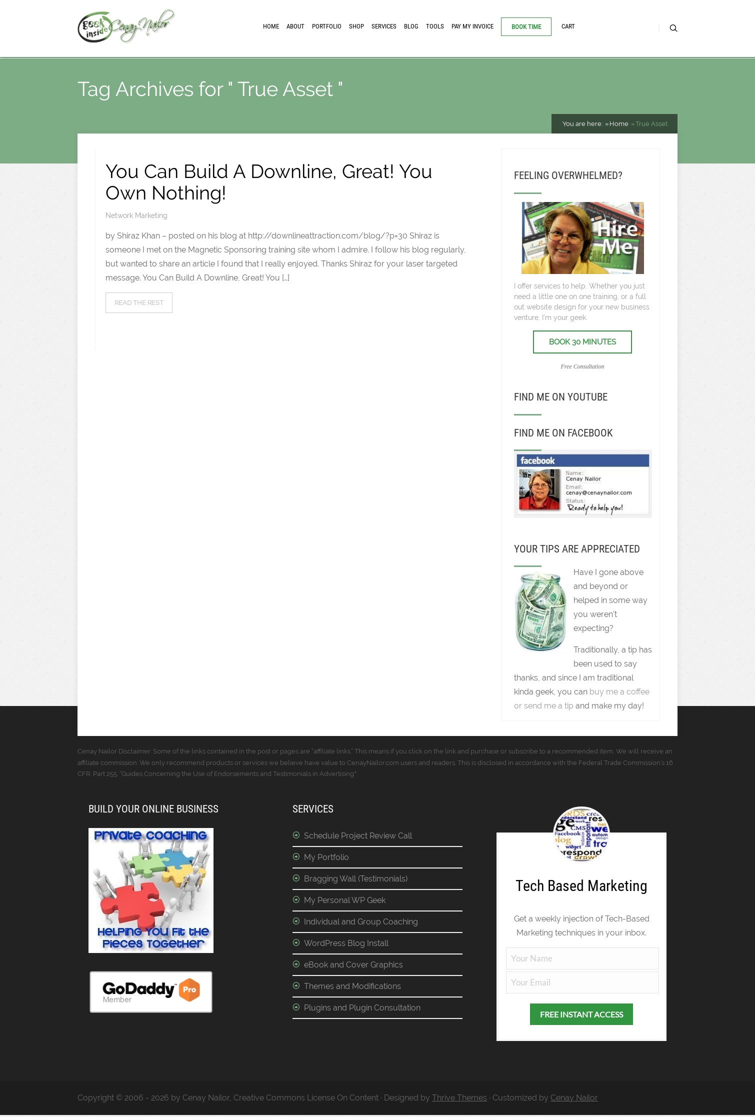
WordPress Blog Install (346, 945)
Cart (568, 26)
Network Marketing (137, 218)
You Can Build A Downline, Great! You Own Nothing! (269, 184)
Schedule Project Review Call (358, 838)
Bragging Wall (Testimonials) (356, 881)
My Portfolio (326, 859)
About (295, 26)
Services (384, 26)
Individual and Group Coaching (361, 924)
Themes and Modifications (352, 989)
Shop (356, 26)
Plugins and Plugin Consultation (362, 1010)
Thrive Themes (459, 1099)
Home (271, 26)
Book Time (526, 26)
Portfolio (327, 26)
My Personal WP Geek (345, 903)
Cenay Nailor (574, 1099)
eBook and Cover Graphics (353, 967)
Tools (435, 26)
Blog (411, 26)
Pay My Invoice (473, 26)
